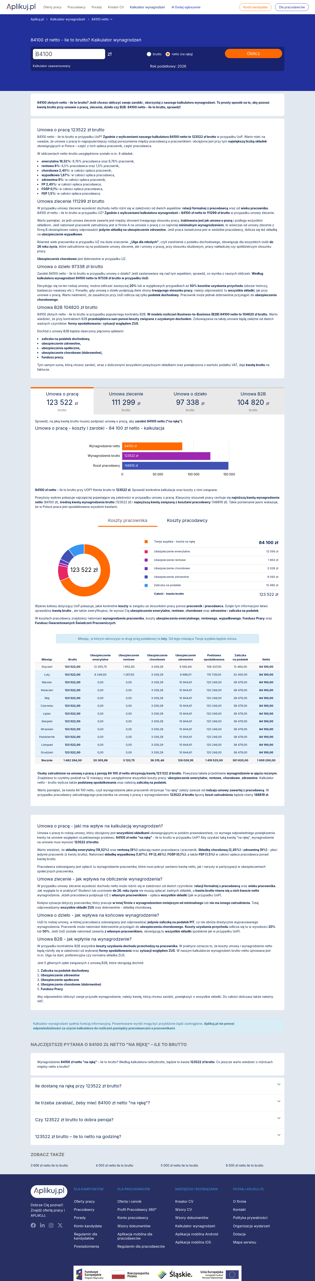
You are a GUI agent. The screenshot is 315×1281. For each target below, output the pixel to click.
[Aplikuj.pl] (49, 1191)
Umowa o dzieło (190, 401)
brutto (157, 54)
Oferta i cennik (129, 1201)
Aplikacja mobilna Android (196, 1234)
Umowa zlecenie (126, 401)
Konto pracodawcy (132, 1217)
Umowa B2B (253, 401)
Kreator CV (116, 7)
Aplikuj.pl (21, 7)
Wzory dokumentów (134, 1226)
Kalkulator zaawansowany (51, 66)
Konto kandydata (255, 7)
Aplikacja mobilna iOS (193, 1242)
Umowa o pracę (62, 401)
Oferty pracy (52, 7)
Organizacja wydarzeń (251, 1226)
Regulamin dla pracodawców (141, 1246)
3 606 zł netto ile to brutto (49, 1165)
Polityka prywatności (250, 1217)
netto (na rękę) (182, 54)
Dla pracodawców (292, 7)
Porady (97, 7)
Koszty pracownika (127, 520)
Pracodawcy (77, 7)
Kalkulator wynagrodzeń (147, 7)
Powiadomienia (86, 1246)
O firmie (239, 1201)
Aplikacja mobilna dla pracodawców (134, 1236)
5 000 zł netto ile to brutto (179, 1165)
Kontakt (239, 1209)
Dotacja (239, 1234)
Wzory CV (183, 1209)
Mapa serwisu (244, 1242)
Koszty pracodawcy (187, 520)
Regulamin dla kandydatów (85, 1236)
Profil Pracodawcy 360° (137, 1209)
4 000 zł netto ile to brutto (114, 1165)
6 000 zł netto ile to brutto (244, 1165)
